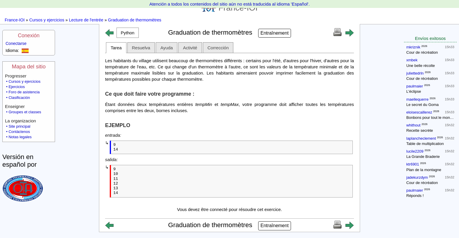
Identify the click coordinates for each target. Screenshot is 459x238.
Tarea (116, 47)
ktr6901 (412, 164)
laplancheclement (421, 138)
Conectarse (16, 43)
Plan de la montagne (423, 170)
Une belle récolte (420, 65)
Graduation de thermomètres (134, 20)
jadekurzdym (417, 177)
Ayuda (166, 47)
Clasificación (19, 97)
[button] (128, 33)
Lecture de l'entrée (86, 20)
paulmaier (414, 86)
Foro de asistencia (24, 92)
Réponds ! (415, 195)
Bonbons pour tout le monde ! (431, 117)
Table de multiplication (425, 143)
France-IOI (15, 20)
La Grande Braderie (423, 156)
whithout (413, 125)
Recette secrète (419, 130)
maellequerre (417, 99)
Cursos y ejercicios (46, 20)
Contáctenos (19, 131)
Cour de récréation (422, 52)
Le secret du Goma (422, 104)
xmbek (411, 60)
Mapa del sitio (29, 66)
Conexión (29, 35)
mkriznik (413, 47)
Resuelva (141, 47)
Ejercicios (16, 87)
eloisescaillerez (419, 112)
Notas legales (20, 137)
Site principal (19, 126)
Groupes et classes (24, 112)
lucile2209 (415, 151)
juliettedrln (415, 73)
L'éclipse (413, 91)
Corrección (218, 47)
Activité (190, 47)
